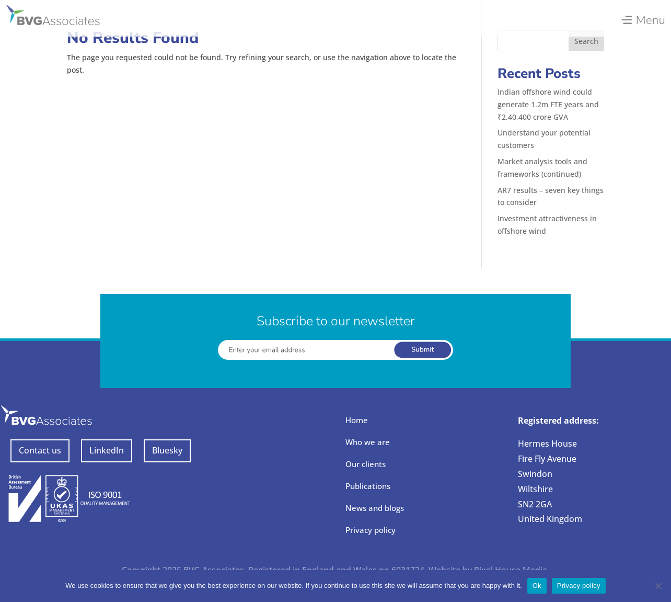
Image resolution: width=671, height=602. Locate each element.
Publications (367, 486)
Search (586, 41)
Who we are (367, 442)
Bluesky (167, 450)
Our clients (365, 464)
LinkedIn (106, 450)
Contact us (40, 450)
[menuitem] (642, 17)
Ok (537, 585)
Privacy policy (370, 530)
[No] (658, 586)
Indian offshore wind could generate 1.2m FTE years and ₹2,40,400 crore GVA (548, 104)
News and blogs (374, 508)
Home (356, 420)
